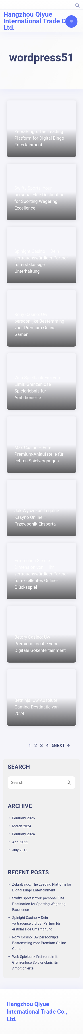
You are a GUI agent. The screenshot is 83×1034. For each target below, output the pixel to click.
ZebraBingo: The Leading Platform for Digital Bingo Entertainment (41, 887)
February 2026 (23, 818)
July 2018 (19, 850)
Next (62, 745)
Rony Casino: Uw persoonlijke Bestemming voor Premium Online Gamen (39, 943)
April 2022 (20, 842)
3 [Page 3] (41, 745)
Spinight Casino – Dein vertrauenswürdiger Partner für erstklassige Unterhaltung (36, 923)
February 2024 (23, 834)
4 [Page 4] (47, 745)
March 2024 (21, 826)
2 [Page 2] (35, 745)
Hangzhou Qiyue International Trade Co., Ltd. (38, 20)
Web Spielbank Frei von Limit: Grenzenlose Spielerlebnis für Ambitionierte (35, 962)
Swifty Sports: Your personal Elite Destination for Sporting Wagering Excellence (39, 904)
